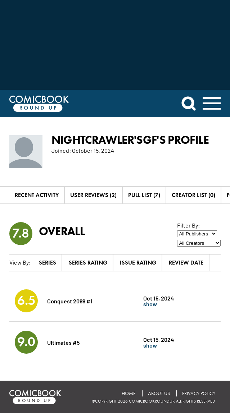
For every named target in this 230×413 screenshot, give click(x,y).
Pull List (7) (144, 195)
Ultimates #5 (63, 342)
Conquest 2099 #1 (70, 300)
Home (129, 393)
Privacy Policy (198, 393)
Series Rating (88, 262)
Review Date (186, 262)
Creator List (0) (193, 195)
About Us (159, 393)
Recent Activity (37, 195)
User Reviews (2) (93, 195)
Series (47, 262)
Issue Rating (138, 262)
